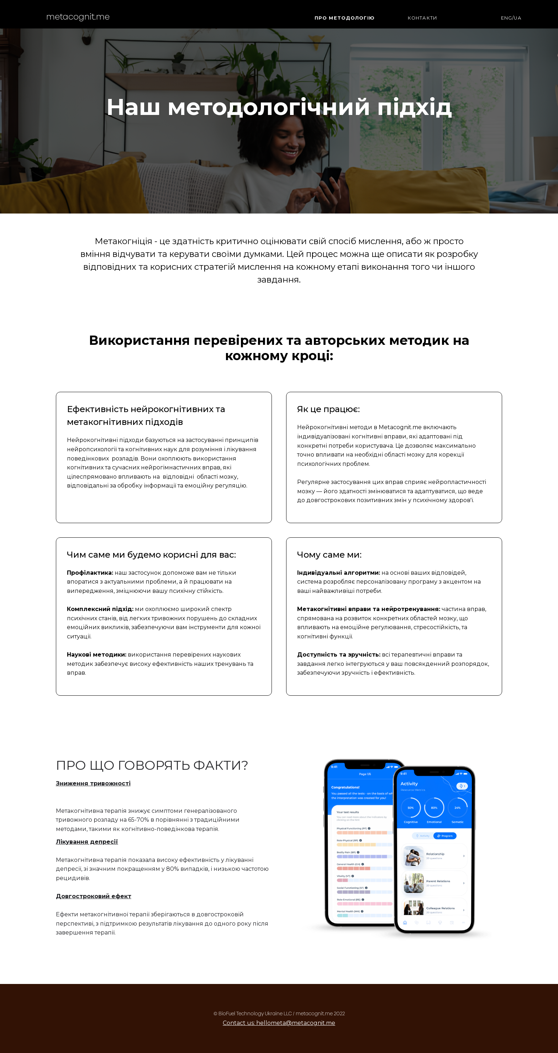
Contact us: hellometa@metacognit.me (279, 1023)
